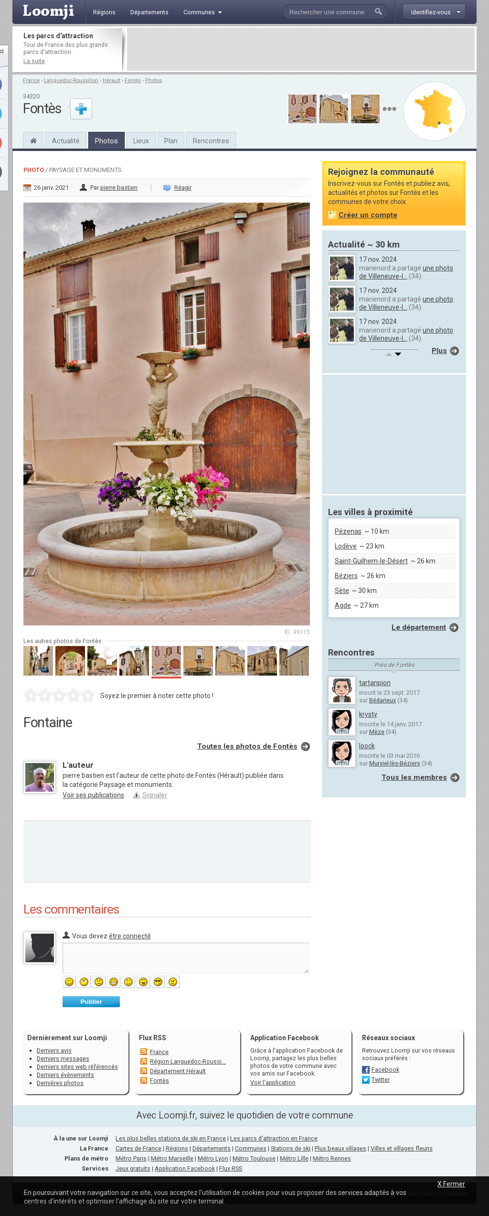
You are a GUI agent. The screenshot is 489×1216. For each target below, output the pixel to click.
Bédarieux (382, 700)
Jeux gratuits (133, 1168)
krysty (368, 714)
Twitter (381, 1079)
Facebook (385, 1069)
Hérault (111, 80)
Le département (419, 627)
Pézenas (348, 531)
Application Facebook (185, 1168)
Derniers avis (54, 1050)
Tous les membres (414, 777)
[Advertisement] (301, 49)
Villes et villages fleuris (402, 1148)
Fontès (133, 80)
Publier (91, 1001)
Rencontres (211, 141)
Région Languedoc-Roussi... (188, 1061)
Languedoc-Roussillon (71, 80)
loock (367, 746)
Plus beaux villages (340, 1148)
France (31, 80)
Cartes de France (138, 1148)
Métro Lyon (213, 1158)
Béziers (346, 576)
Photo (33, 169)
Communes (250, 1148)
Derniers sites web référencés (77, 1066)
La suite (34, 61)
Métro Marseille (172, 1158)
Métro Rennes (332, 1158)
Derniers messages (63, 1058)
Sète (342, 590)
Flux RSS (152, 1038)
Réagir (182, 187)
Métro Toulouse (254, 1158)
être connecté (130, 936)
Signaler (154, 795)
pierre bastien (119, 187)
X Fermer (451, 1184)
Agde (343, 605)
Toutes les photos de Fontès (247, 746)
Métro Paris (131, 1158)
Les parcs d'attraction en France (274, 1138)
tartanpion (375, 683)
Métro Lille (294, 1158)
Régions (177, 1148)
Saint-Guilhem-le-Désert (371, 561)
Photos (153, 80)
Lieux (141, 141)
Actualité (66, 141)
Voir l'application (273, 1082)
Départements (211, 1148)
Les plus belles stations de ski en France (171, 1138)
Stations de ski (290, 1148)
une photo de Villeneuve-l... (406, 272)
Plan (171, 141)
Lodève (346, 546)
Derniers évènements (65, 1074)
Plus (439, 350)
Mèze (376, 731)
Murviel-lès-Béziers (394, 763)
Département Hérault (178, 1071)
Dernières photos (60, 1083)
